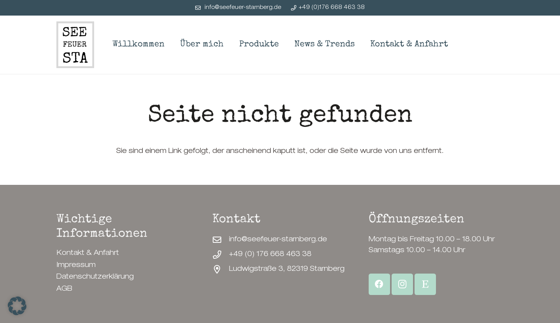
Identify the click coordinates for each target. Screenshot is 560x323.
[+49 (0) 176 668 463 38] (220, 255)
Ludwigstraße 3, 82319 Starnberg (287, 269)
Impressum (76, 265)
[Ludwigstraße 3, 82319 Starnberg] (220, 269)
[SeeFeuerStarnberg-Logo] (75, 44)
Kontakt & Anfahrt (87, 253)
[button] (17, 306)
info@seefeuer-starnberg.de (278, 239)
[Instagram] (402, 284)
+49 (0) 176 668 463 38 (270, 254)
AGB (64, 289)
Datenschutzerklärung (95, 277)
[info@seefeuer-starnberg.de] (220, 240)
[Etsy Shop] (425, 284)
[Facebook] (379, 284)
